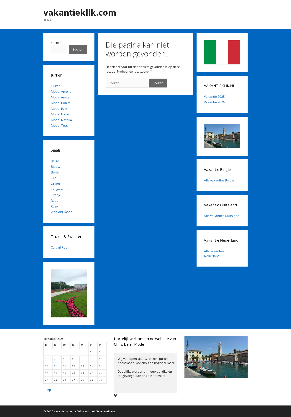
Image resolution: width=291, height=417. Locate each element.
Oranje (56, 195)
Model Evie (59, 108)
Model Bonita (61, 103)
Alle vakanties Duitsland (221, 216)
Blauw (55, 166)
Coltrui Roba (60, 247)
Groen (55, 183)
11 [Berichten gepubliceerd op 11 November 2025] (55, 366)
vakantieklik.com (79, 12)
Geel (54, 178)
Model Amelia (61, 91)
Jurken (55, 86)
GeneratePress (106, 411)
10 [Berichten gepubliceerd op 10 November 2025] (46, 366)
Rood (54, 200)
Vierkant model (62, 212)
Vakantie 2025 (214, 96)
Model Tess (59, 125)
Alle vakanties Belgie (219, 180)
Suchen (56, 42)
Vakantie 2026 (214, 102)
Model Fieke (60, 114)
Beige (55, 161)
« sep (47, 389)
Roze (54, 206)
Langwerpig (59, 189)
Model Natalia (61, 120)
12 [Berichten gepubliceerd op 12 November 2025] (64, 366)
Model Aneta (60, 97)
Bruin (55, 172)
